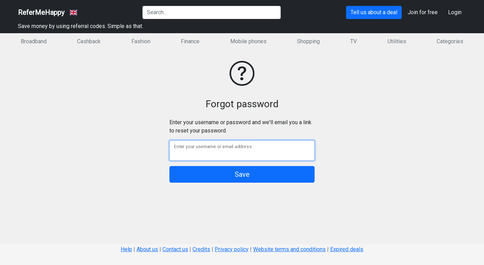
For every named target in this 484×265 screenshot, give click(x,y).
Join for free (423, 12)
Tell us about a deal (374, 12)
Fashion (140, 41)
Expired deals (346, 249)
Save (242, 174)
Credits (201, 249)
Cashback (89, 41)
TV (353, 41)
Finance (190, 41)
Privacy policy (232, 249)
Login (455, 12)
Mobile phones (248, 41)
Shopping (308, 41)
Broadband (34, 41)
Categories (450, 41)
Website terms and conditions (289, 249)
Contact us (175, 249)
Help (126, 249)
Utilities (397, 41)
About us (147, 249)
